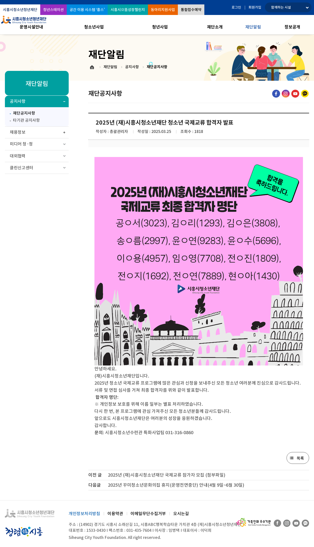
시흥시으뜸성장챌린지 (128, 9)
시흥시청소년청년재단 (20, 9)
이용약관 (115, 513)
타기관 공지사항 (26, 120)
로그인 (236, 7)
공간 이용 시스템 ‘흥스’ (87, 9)
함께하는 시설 (281, 7)
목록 (300, 458)
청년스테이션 (53, 9)
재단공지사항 (21, 113)
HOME (92, 67)
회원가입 (255, 7)
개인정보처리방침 (84, 513)
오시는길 (181, 513)
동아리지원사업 (163, 9)
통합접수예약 (191, 9)
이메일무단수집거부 (148, 513)
